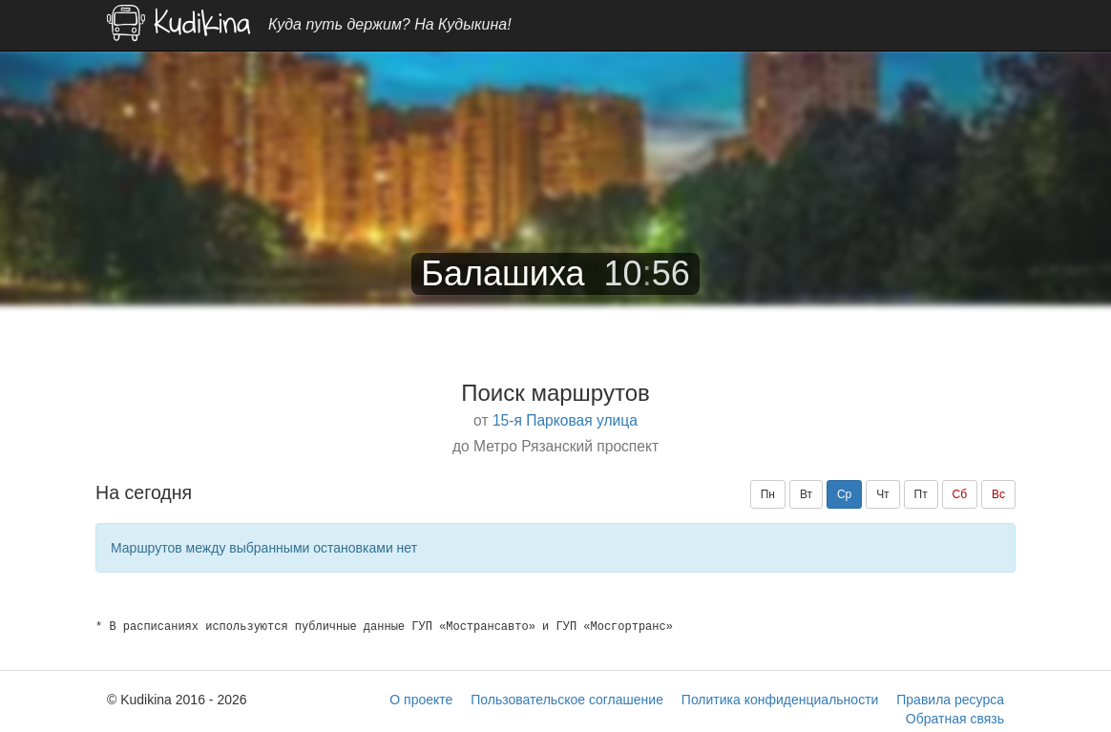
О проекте (420, 699)
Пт (921, 494)
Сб (960, 494)
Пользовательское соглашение (567, 699)
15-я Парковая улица (565, 420)
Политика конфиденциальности (780, 699)
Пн (768, 494)
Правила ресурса (950, 699)
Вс (998, 494)
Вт (806, 494)
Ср (844, 494)
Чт (883, 494)
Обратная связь (955, 718)
